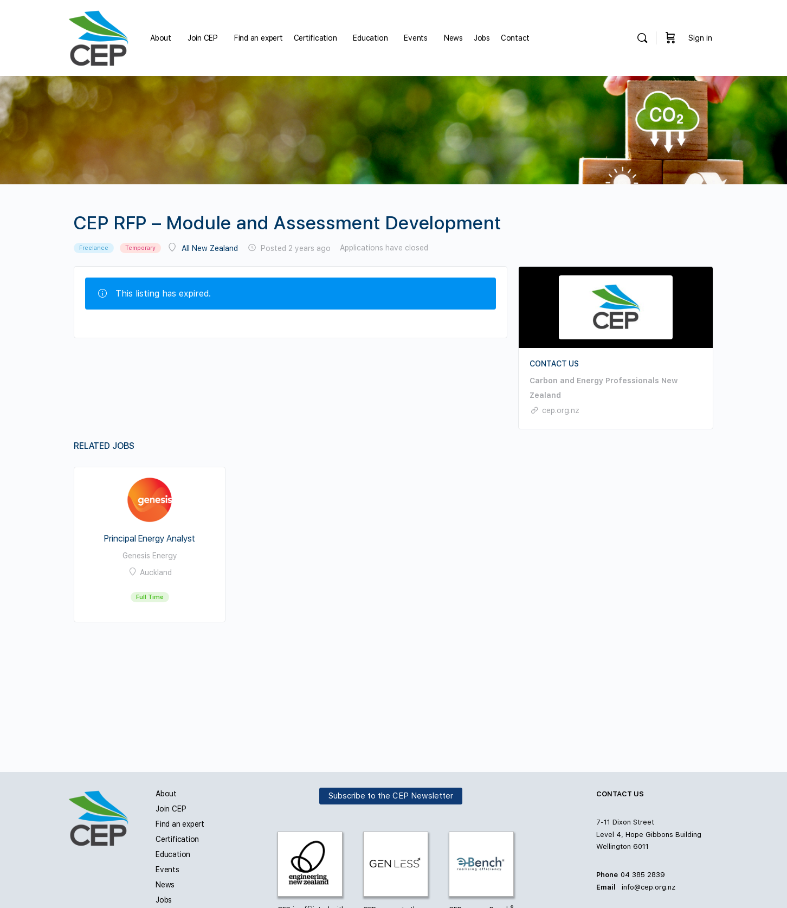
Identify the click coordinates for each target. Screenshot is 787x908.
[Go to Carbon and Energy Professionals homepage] (98, 36)
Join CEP (171, 808)
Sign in (700, 38)
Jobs (164, 900)
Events (167, 869)
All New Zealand (210, 248)
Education (173, 854)
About (166, 793)
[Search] (642, 37)
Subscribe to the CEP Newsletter (390, 796)
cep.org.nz (560, 410)
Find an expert (180, 824)
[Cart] (670, 38)
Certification (177, 839)
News (165, 884)
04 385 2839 (643, 875)
